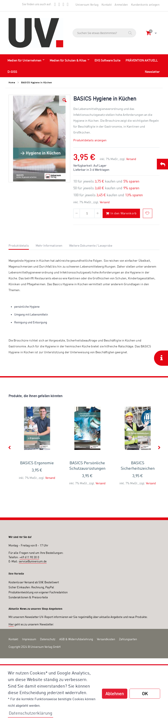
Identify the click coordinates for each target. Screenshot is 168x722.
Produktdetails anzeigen (90, 140)
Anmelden (121, 4)
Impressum (29, 639)
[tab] (22, 245)
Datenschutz (47, 639)
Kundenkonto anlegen (145, 4)
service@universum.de (33, 561)
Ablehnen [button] (114, 693)
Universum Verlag (86, 4)
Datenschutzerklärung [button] (30, 713)
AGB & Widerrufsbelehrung (76, 639)
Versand (131, 159)
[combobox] (104, 33)
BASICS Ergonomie (37, 462)
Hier (11, 624)
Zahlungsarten (128, 639)
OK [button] (145, 693)
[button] (64, 100)
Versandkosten (106, 639)
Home (12, 82)
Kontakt (107, 4)
